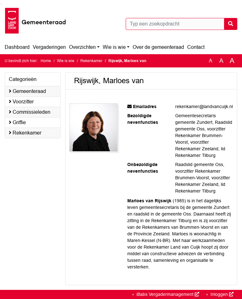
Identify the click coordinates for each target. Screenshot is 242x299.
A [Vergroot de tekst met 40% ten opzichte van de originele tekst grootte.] (232, 61)
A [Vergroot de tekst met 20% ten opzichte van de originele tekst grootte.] (221, 60)
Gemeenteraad (27, 91)
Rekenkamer (91, 61)
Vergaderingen (49, 47)
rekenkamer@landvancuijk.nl (204, 106)
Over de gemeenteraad (158, 47)
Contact (196, 47)
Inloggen (221, 294)
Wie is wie (114, 47)
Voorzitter (21, 101)
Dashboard (17, 47)
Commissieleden (29, 112)
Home (46, 61)
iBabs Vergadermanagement (167, 294)
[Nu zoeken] (230, 24)
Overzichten (82, 47)
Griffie (17, 122)
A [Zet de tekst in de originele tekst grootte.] (210, 60)
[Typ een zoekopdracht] (181, 24)
